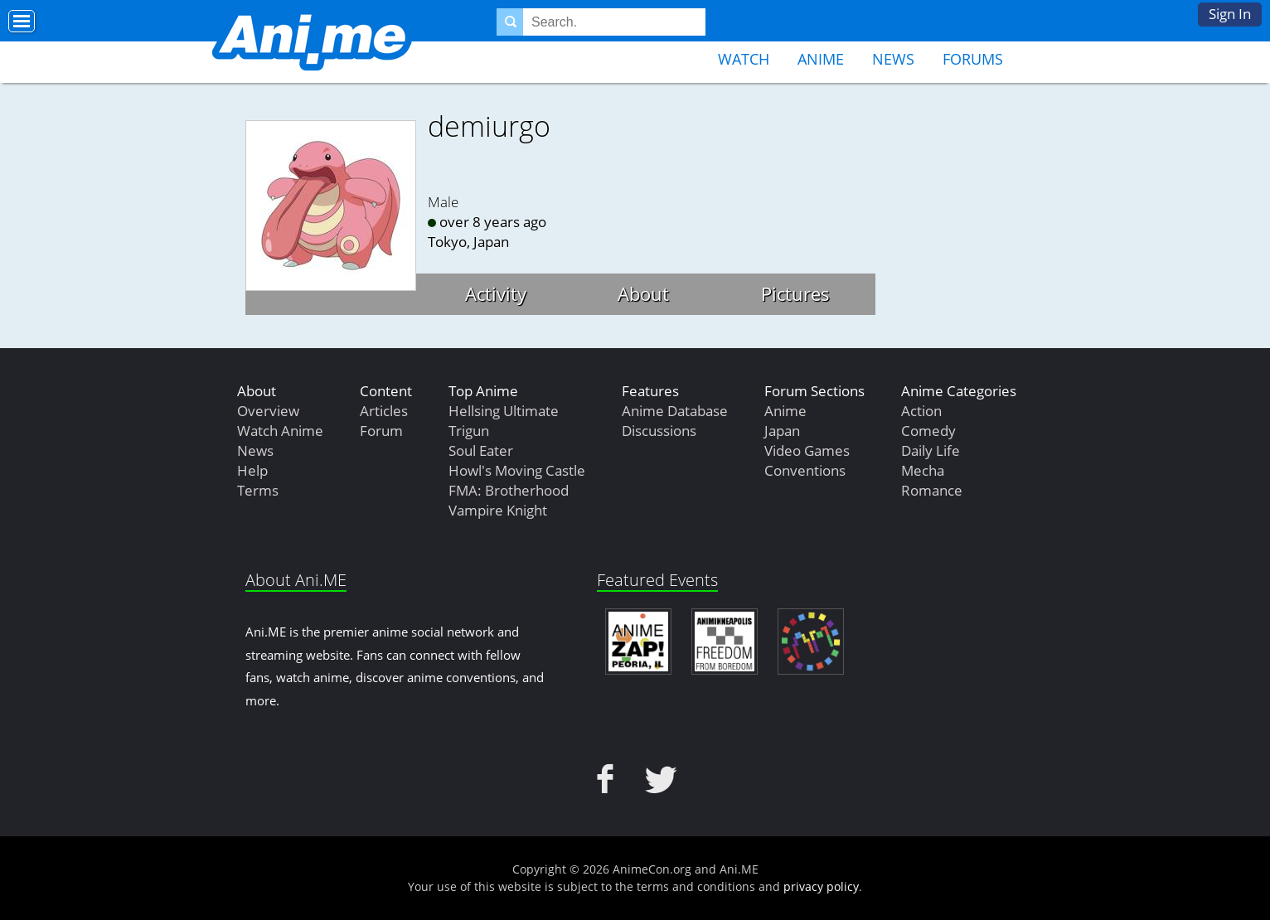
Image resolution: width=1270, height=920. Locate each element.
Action (921, 410)
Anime (820, 59)
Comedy (928, 430)
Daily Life (930, 450)
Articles (384, 410)
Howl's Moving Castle (516, 470)
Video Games (807, 450)
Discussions (659, 430)
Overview (268, 410)
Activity (495, 293)
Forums (973, 59)
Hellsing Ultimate (503, 410)
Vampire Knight (497, 510)
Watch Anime (280, 430)
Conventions (805, 470)
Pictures (795, 293)
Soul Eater (480, 450)
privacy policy (821, 886)
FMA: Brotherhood (508, 490)
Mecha (922, 470)
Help (252, 470)
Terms (258, 490)
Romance (931, 490)
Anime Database (675, 410)
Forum (381, 430)
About (643, 293)
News (893, 59)
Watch (743, 59)
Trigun (468, 430)
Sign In (1230, 13)
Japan (782, 430)
